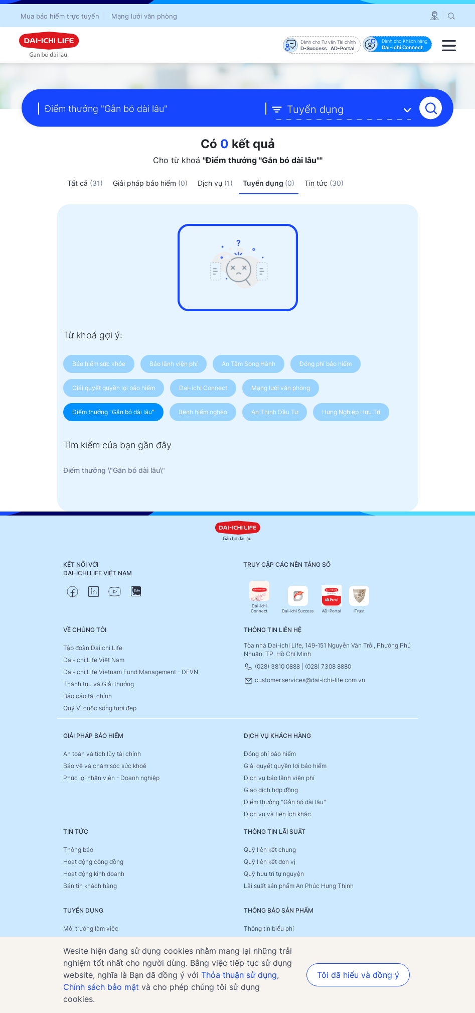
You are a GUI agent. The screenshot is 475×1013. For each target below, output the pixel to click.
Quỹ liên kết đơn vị (269, 861)
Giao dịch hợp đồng (271, 790)
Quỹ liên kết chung (270, 849)
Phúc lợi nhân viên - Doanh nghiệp (111, 778)
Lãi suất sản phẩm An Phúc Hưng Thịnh (299, 886)
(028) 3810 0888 (272, 666)
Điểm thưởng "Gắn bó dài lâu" (285, 802)
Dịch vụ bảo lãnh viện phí (279, 778)
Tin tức (324, 183)
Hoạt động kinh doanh (93, 873)
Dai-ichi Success (297, 599)
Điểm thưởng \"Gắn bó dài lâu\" (114, 470)
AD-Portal (332, 599)
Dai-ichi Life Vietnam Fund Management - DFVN (130, 672)
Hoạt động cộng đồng (93, 861)
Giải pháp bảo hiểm (150, 183)
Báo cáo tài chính (87, 696)
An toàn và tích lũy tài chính (102, 753)
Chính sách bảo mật (101, 987)
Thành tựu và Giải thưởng (98, 684)
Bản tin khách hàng (90, 886)
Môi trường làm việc (90, 928)
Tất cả (85, 183)
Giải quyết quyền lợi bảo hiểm (285, 766)
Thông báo (78, 849)
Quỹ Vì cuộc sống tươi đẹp (99, 708)
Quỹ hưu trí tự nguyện (274, 873)
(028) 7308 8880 (328, 666)
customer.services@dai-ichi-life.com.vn (304, 680)
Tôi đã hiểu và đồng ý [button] (358, 975)
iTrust (359, 599)
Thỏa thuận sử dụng (239, 975)
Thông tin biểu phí (269, 928)
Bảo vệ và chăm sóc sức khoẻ (104, 766)
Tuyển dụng (268, 183)
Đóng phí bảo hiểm (270, 753)
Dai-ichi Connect (259, 597)
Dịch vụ (215, 183)
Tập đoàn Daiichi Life (92, 648)
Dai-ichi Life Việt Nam (93, 660)
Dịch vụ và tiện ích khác (277, 814)
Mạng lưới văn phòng (144, 16)
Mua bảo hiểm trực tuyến (60, 16)
